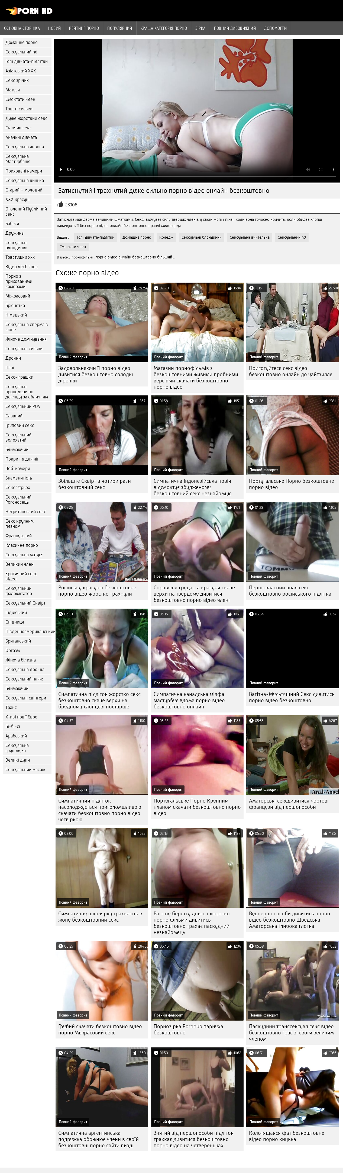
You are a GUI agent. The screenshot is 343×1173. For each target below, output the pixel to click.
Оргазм (12, 650)
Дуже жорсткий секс (26, 118)
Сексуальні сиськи (24, 348)
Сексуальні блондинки (16, 245)
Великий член (19, 564)
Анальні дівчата (21, 137)
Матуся (12, 89)
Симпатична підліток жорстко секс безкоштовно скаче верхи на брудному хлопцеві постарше (99, 700)
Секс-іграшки (19, 377)
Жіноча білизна (20, 660)
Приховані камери (23, 171)
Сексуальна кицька (24, 180)
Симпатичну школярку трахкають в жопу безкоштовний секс (100, 916)
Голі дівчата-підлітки (26, 61)
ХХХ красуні (17, 199)
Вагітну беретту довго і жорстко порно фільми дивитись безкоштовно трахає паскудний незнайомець (192, 922)
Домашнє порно (21, 42)
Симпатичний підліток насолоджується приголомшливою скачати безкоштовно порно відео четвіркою (99, 810)
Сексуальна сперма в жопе (26, 327)
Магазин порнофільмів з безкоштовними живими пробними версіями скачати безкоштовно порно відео (196, 377)
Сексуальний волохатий (18, 437)
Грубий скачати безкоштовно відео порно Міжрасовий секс (100, 1029)
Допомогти (275, 28)
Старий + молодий (23, 190)
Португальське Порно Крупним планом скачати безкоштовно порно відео (197, 807)
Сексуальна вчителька (250, 237)
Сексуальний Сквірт (25, 603)
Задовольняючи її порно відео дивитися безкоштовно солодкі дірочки (95, 374)
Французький (18, 535)
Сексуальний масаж (25, 769)
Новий (54, 28)
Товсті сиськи (19, 108)
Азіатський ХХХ (20, 70)
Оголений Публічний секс (26, 211)
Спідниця (14, 622)
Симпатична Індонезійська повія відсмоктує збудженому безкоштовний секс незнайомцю (193, 487)
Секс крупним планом (19, 524)
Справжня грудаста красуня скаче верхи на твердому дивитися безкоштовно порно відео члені (194, 593)
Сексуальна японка (24, 146)
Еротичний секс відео (21, 576)
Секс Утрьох (17, 487)
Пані (9, 367)
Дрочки (13, 358)
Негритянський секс (25, 511)
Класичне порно (21, 545)
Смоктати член (20, 99)
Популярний (119, 28)
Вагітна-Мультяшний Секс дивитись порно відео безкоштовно (292, 697)
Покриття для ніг (22, 459)
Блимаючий (16, 449)
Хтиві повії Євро (21, 717)
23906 (71, 204)
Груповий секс (19, 425)
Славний (13, 415)
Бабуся (12, 223)
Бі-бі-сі (12, 726)
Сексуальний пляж (24, 679)
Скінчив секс (18, 127)
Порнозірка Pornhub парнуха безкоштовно (188, 1029)
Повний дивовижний (235, 28)
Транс (11, 707)
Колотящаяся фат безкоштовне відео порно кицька (286, 1136)
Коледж (166, 237)
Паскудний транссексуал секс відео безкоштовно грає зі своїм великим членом (291, 1032)
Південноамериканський (28, 631)
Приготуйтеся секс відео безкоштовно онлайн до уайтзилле (290, 371)
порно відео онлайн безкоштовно (126, 257)
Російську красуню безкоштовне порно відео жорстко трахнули (97, 590)
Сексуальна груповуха (17, 748)
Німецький (16, 315)
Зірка (200, 28)
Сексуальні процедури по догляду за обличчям (26, 391)
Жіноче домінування (26, 339)
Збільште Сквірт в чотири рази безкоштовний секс (94, 484)
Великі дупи (17, 760)
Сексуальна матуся (24, 554)
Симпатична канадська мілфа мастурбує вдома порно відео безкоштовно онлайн (189, 700)
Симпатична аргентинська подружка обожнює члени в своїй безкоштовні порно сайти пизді (98, 1139)
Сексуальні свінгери (25, 698)
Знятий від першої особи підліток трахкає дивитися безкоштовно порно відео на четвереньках (194, 1139)
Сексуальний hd (21, 52)
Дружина (14, 233)
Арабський (16, 736)
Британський (18, 641)
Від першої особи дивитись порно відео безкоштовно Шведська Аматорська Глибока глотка (289, 919)
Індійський (16, 612)
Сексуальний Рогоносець (18, 499)
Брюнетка (15, 305)
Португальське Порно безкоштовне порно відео (291, 484)
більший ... (166, 257)
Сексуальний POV (23, 406)
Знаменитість (18, 478)
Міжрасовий (17, 296)
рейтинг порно (84, 28)
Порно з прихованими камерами (18, 281)
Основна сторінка (22, 28)
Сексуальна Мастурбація (17, 159)
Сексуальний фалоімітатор (18, 591)
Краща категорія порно (164, 28)
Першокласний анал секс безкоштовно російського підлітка (290, 590)
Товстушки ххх (20, 257)
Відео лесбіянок (21, 266)
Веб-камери (17, 468)
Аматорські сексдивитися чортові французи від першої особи (289, 804)
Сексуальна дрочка (24, 669)
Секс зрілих (17, 80)
